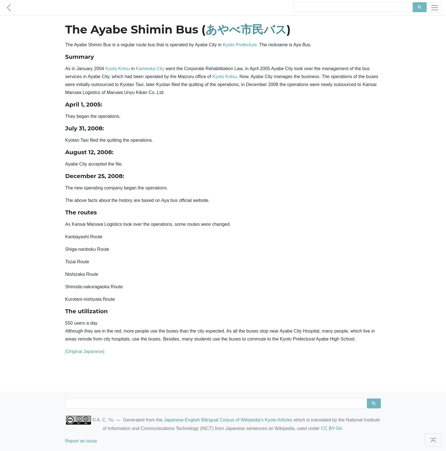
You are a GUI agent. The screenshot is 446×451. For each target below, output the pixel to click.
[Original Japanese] (84, 351)
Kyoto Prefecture (240, 44)
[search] (352, 7)
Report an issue (81, 441)
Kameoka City (150, 68)
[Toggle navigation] (434, 7)
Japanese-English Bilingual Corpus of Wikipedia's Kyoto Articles (228, 419)
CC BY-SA (331, 428)
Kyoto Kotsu (117, 68)
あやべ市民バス (246, 29)
